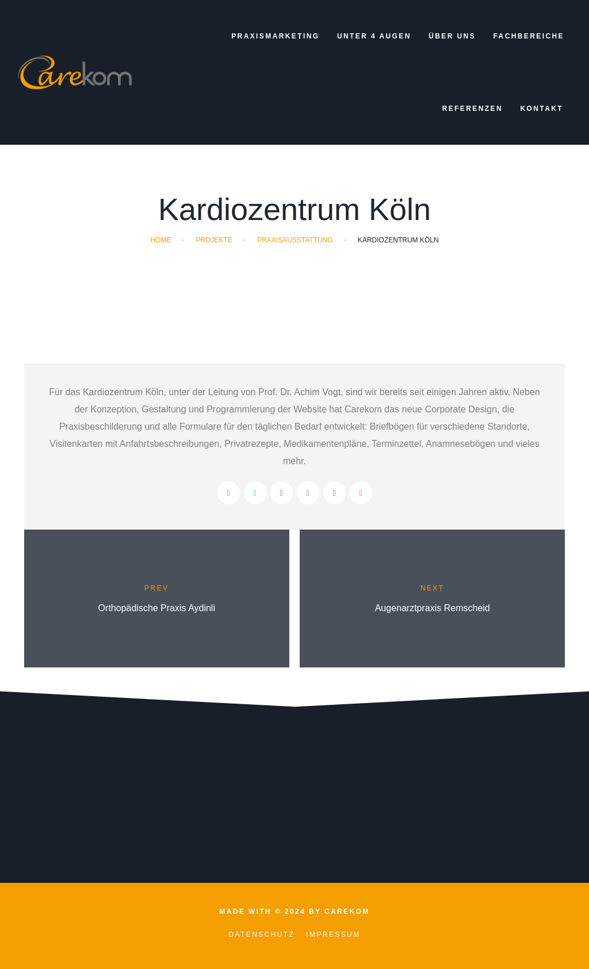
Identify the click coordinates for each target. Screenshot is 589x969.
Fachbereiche (529, 36)
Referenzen (472, 109)
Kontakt (541, 109)
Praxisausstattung (295, 240)
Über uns (452, 36)
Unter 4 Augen (374, 36)
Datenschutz (261, 935)
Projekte (214, 240)
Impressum (333, 935)
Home (160, 240)
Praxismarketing (275, 36)
